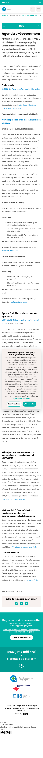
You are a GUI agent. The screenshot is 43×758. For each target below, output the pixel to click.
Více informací (32, 396)
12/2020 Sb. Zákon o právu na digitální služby (21, 89)
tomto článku (32, 580)
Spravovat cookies (21, 399)
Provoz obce (29, 15)
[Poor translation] (8, 732)
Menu (21, 26)
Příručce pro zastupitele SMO (24, 547)
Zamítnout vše (14, 404)
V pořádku (29, 404)
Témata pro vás (15, 15)
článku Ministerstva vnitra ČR (14, 499)
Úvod (4, 15)
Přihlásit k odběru (20, 637)
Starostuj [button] (5, 2)
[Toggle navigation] (38, 9)
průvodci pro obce (10, 251)
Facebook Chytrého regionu (21, 632)
